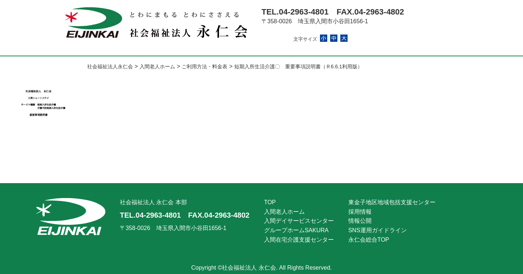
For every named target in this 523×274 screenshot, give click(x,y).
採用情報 (360, 212)
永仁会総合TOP (368, 240)
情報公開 (360, 221)
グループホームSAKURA (296, 230)
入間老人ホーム (284, 212)
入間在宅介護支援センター (299, 240)
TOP (270, 202)
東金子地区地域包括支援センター (391, 202)
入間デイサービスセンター (299, 221)
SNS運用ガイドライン (377, 230)
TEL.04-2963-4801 (295, 11)
